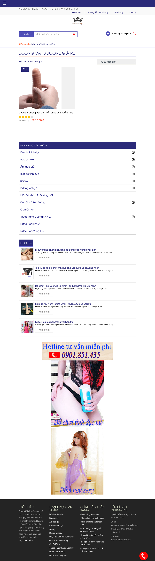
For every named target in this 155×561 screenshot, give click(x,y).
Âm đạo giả (27, 166)
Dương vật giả (28, 187)
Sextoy (24, 180)
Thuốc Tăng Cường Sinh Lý (35, 216)
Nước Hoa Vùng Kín (32, 230)
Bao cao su (27, 159)
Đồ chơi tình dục (30, 152)
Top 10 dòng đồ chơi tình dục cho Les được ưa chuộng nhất (67, 267)
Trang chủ (26, 44)
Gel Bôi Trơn (27, 209)
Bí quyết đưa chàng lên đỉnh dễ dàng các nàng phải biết (65, 249)
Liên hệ (133, 12)
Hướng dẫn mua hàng (98, 12)
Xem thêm (44, 257)
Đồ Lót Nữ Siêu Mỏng (32, 202)
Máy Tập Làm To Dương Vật (36, 195)
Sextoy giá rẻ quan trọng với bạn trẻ (54, 321)
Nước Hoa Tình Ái (30, 223)
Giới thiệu (76, 12)
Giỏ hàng (119, 12)
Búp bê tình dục (29, 173)
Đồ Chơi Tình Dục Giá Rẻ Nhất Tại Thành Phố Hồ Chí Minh (65, 285)
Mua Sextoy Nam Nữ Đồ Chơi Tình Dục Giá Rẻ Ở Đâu (63, 303)
